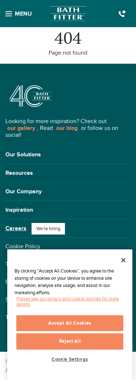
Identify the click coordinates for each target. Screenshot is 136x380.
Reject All (70, 341)
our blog (67, 128)
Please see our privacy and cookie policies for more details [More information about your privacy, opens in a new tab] (67, 301)
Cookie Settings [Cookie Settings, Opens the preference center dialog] (69, 359)
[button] (68, 154)
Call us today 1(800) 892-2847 (122, 13)
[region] (69, 314)
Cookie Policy (22, 246)
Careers (15, 228)
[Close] (123, 260)
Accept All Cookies (69, 323)
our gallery (21, 128)
